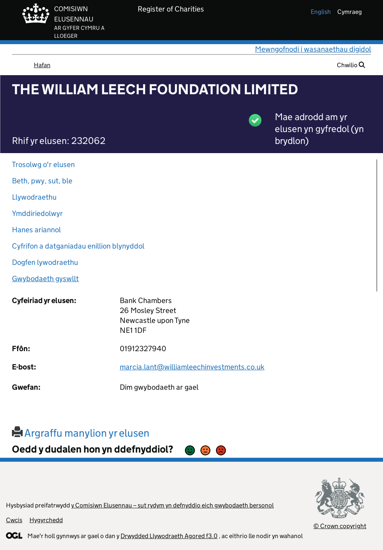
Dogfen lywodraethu (45, 262)
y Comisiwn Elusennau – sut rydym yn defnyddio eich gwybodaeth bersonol (172, 505)
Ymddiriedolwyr (37, 213)
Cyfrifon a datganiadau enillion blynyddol (78, 246)
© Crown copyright (339, 526)
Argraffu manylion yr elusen (81, 432)
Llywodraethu (34, 197)
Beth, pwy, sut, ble (42, 180)
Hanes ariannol (36, 229)
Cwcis (14, 520)
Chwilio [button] (351, 65)
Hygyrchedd (46, 520)
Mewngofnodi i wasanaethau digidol (313, 49)
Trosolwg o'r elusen (43, 164)
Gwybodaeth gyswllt (45, 278)
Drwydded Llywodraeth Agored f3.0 (169, 536)
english (321, 12)
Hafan (42, 65)
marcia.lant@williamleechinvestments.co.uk (192, 366)
